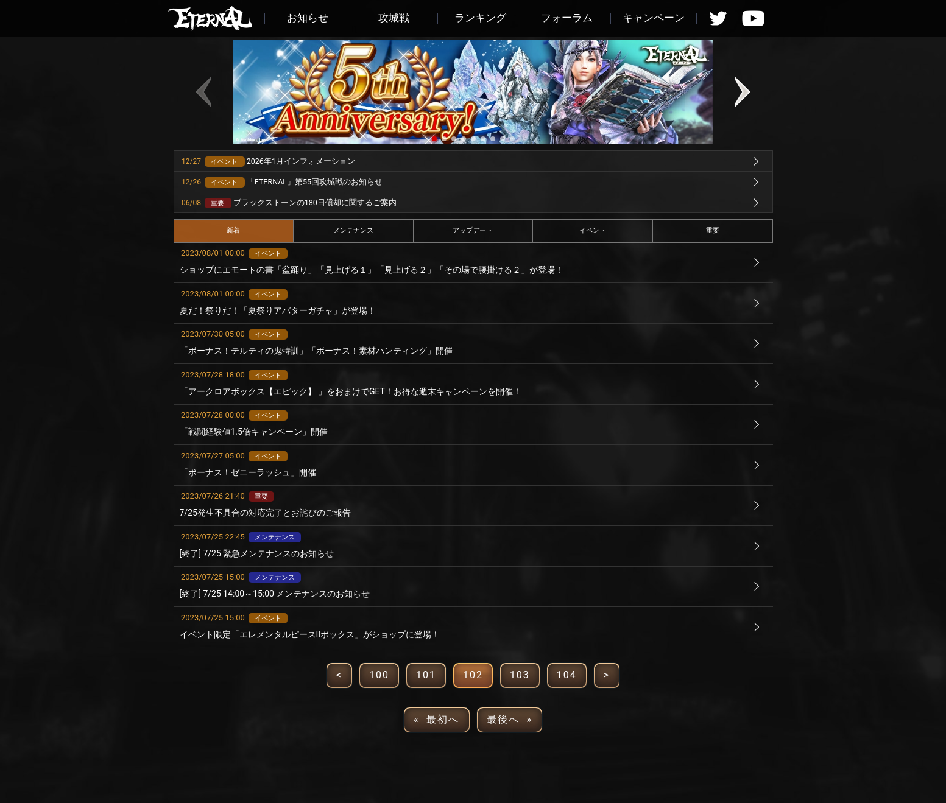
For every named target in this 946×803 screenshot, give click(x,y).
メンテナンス (353, 230)
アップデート (473, 230)
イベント (592, 230)
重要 (712, 230)
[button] (434, 138)
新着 (233, 230)
